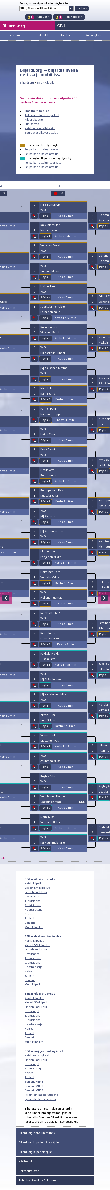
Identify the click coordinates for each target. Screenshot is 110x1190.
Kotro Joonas (48, 475)
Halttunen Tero (50, 571)
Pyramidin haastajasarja (40, 1099)
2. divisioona (33, 905)
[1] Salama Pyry (50, 204)
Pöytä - (45, 215)
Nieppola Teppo (51, 414)
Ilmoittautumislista (37, 110)
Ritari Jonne (48, 633)
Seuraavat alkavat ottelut (41, 132)
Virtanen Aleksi (50, 822)
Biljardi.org (27, 82)
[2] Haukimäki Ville (52, 842)
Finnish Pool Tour (36, 892)
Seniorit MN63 (34, 1090)
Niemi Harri (47, 388)
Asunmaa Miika (50, 760)
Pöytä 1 (45, 236)
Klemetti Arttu (49, 551)
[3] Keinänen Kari (51, 531)
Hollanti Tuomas (51, 597)
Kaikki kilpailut (34, 883)
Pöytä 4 (45, 399)
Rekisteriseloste (29, 1170)
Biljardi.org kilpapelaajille (35, 1151)
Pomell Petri (48, 408)
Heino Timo (48, 434)
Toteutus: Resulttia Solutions (37, 1180)
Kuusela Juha (49, 495)
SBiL (61, 25)
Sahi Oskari (47, 720)
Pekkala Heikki (49, 653)
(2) (61, 193)
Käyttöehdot (27, 1161)
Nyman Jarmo (49, 230)
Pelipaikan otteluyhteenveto (43, 149)
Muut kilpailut (34, 927)
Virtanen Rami (49, 332)
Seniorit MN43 (34, 1081)
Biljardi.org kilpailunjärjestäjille (39, 1142)
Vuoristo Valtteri (50, 577)
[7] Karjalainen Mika (53, 694)
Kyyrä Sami (47, 449)
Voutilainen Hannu (52, 796)
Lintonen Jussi (49, 638)
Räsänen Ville (49, 327)
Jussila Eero (47, 658)
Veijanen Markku (51, 245)
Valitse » (82, 8)
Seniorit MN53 (34, 1086)
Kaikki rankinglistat (37, 1055)
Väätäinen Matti (51, 801)
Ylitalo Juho (48, 714)
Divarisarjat (32, 896)
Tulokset (66, 35)
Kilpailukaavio (34, 119)
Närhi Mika (47, 816)
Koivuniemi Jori (50, 225)
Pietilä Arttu (47, 469)
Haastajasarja (34, 909)
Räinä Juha (47, 393)
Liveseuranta (16, 35)
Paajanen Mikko (50, 556)
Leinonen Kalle (50, 311)
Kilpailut (43, 35)
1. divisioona (33, 900)
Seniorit (30, 922)
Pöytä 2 (45, 317)
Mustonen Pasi (49, 740)
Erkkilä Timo (48, 286)
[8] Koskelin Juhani (52, 352)
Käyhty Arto (47, 776)
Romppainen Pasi (51, 490)
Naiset (29, 914)
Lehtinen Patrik (50, 612)
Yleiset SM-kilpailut (37, 887)
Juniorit (29, 918)
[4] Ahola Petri (49, 516)
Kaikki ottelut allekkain (40, 128)
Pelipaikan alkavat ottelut (41, 153)
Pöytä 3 (45, 338)
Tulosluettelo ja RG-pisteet (42, 115)
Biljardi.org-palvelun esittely (37, 1132)
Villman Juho (48, 735)
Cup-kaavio (32, 123)
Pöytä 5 (45, 419)
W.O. (43, 209)
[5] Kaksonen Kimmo (54, 367)
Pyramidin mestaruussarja (41, 1094)
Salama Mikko (49, 271)
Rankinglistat (94, 35)
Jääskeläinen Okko (52, 306)
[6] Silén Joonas (50, 679)
